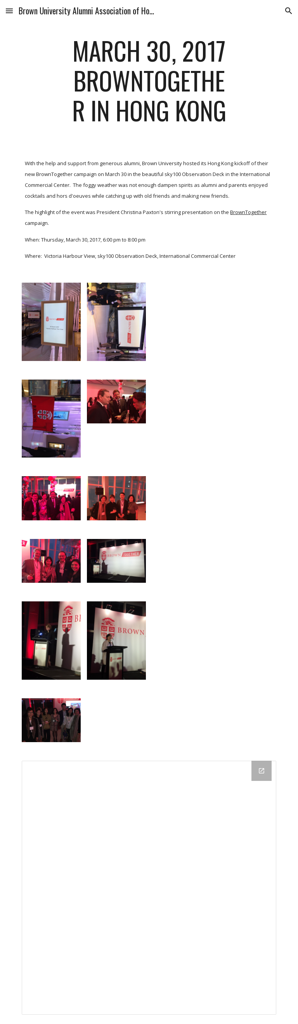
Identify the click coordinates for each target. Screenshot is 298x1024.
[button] (9, 10)
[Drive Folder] (149, 888)
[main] (148, 84)
